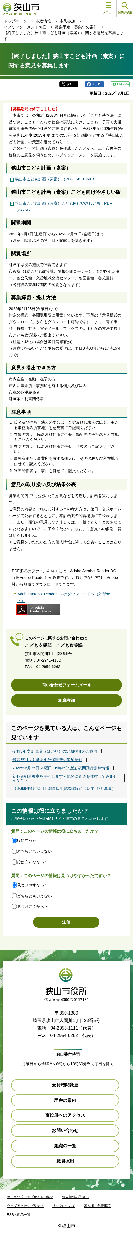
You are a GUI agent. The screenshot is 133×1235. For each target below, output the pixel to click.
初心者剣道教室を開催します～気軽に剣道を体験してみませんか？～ (64, 778)
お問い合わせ (65, 1130)
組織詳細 (66, 700)
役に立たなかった (32, 862)
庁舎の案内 (65, 1100)
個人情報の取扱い (75, 1197)
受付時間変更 (65, 1085)
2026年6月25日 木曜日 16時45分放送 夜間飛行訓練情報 (60, 768)
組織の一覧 (65, 1145)
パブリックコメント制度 (25, 27)
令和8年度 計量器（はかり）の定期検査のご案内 (54, 751)
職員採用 (65, 1161)
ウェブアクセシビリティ (25, 1206)
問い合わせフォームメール (66, 684)
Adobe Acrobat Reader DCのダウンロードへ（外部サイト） (65, 597)
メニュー (108, 8)
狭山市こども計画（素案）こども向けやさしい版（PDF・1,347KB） (65, 206)
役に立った (26, 840)
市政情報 (43, 21)
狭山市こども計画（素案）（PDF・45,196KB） (56, 179)
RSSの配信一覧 (18, 1214)
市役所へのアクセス (65, 1115)
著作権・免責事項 (97, 1206)
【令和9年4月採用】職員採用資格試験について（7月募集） (64, 788)
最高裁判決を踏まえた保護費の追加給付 (47, 760)
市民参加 (67, 21)
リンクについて (63, 1206)
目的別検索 (125, 8)
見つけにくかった (32, 906)
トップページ (15, 21)
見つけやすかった (32, 885)
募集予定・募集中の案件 (76, 27)
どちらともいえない (34, 851)
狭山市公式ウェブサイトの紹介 (30, 1197)
